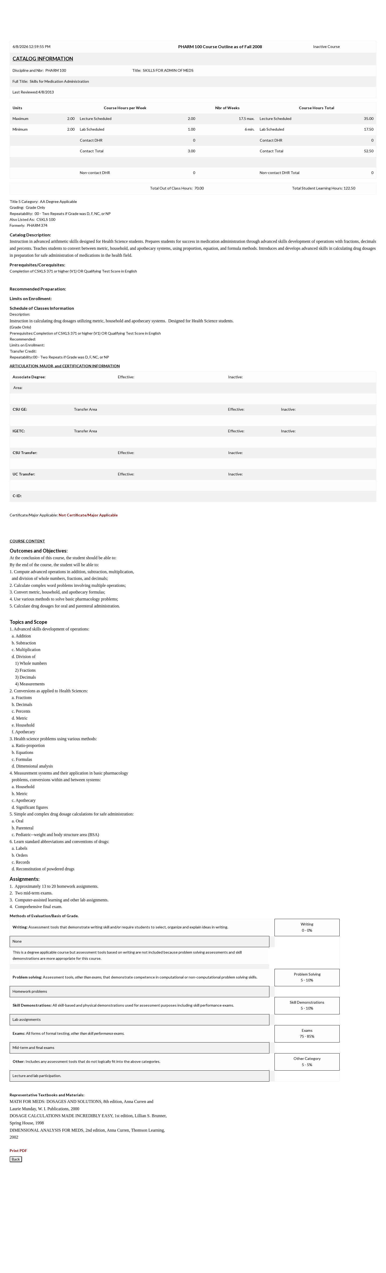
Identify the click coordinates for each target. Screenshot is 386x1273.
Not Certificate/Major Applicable (88, 515)
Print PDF (18, 1150)
